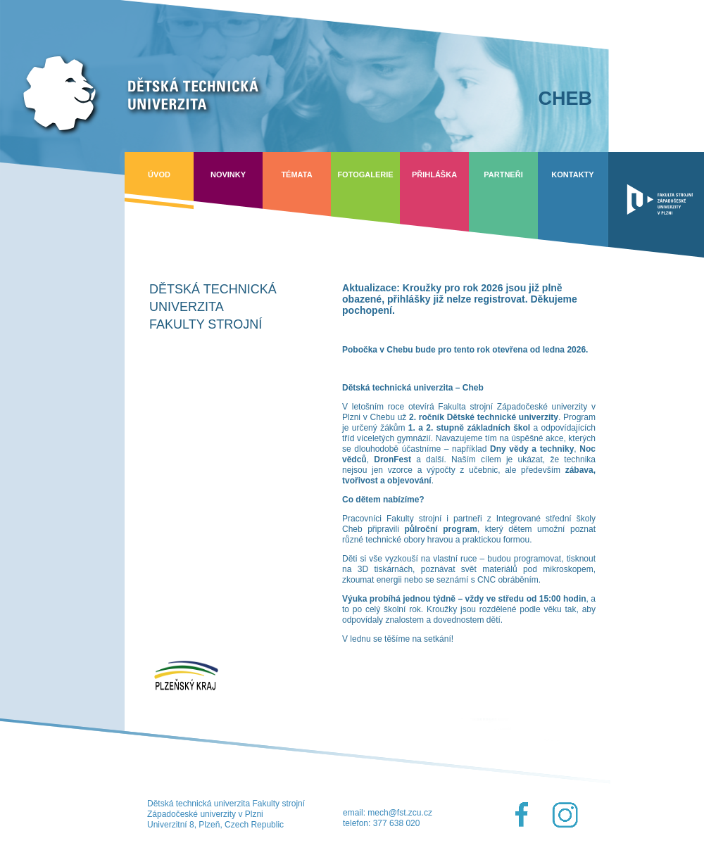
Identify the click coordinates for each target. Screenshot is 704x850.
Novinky (228, 174)
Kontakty (572, 174)
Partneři (503, 174)
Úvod (159, 174)
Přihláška (434, 174)
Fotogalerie (365, 174)
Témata (296, 174)
